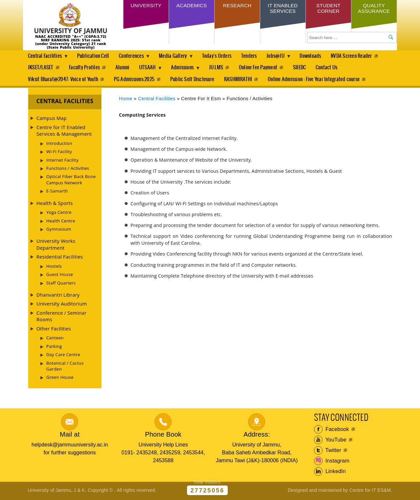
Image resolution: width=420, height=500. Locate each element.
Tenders (254, 56)
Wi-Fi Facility (59, 153)
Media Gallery (177, 57)
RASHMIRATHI (240, 80)
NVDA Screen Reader (359, 56)
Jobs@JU (282, 57)
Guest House (59, 276)
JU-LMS (220, 68)
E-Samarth (57, 192)
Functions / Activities (67, 169)
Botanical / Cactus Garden (65, 367)
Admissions (186, 70)
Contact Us (333, 68)
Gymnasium (58, 230)
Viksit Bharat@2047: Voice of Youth (63, 80)
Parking (54, 347)
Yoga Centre (59, 213)
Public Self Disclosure (194, 80)
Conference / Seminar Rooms (61, 317)
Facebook (331, 430)
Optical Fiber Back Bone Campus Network (71, 181)
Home (126, 99)
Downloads (317, 56)
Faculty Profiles (85, 68)
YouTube (330, 441)
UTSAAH (150, 70)
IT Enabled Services (282, 9)
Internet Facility (62, 161)
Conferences (134, 57)
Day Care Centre (63, 356)
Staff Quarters (61, 284)
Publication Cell (94, 56)
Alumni (124, 68)
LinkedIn (330, 472)
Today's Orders (221, 56)
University (146, 6)
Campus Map (51, 119)
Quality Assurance (374, 9)
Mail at (69, 435)
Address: (256, 435)
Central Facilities (46, 57)
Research (237, 6)
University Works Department (55, 245)
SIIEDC (305, 68)
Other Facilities (53, 329)
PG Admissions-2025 (135, 80)
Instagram (331, 462)
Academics (191, 6)
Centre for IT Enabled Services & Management (64, 131)
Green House (60, 378)
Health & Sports (54, 204)
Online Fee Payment (263, 68)
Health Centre (60, 222)
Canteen (55, 339)
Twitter (327, 451)
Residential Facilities (59, 258)
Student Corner (328, 9)
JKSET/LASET (40, 68)
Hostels (54, 267)
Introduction (59, 144)
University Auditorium (61, 305)
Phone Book (163, 435)
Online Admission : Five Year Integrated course (316, 80)
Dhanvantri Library (58, 296)
